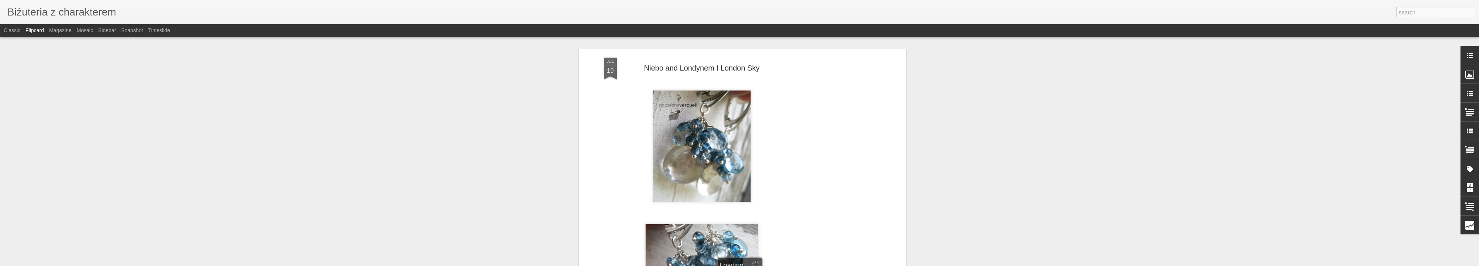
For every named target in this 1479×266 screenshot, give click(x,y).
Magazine (60, 30)
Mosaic (85, 30)
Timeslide (159, 30)
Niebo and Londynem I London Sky (701, 65)
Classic (12, 30)
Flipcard (35, 30)
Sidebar (107, 30)
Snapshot (132, 30)
